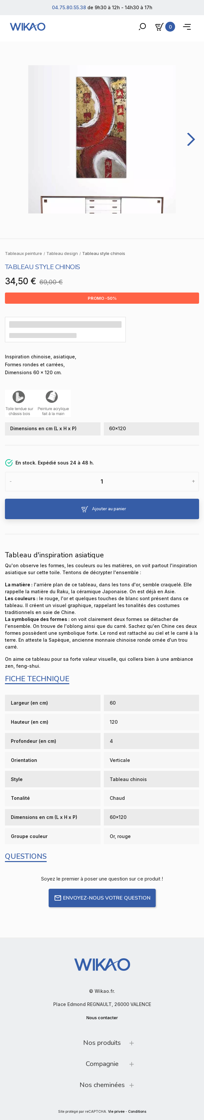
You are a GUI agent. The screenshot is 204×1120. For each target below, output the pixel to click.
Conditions (137, 1111)
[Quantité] (102, 481)
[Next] (188, 139)
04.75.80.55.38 (69, 7)
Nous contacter (102, 1017)
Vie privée (116, 1111)
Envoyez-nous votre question (102, 898)
